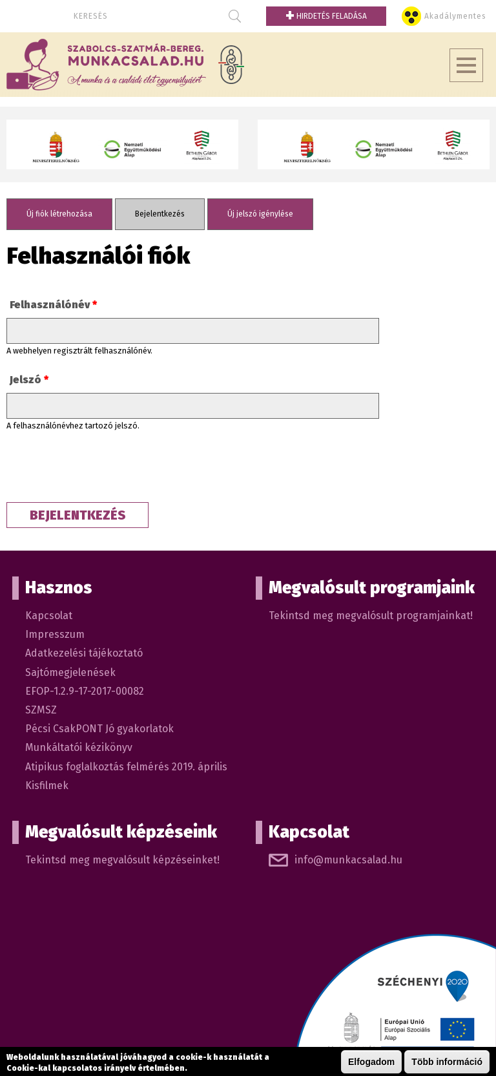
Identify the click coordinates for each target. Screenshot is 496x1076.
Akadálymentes (455, 16)
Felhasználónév (53, 305)
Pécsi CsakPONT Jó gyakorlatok (99, 729)
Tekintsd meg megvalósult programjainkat (369, 615)
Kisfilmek (46, 785)
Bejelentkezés (170, 213)
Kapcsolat (48, 615)
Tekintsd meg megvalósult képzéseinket (121, 860)
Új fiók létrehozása (59, 213)
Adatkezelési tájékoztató (84, 653)
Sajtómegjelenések (70, 672)
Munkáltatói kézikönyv (78, 747)
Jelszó (29, 380)
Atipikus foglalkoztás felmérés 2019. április (126, 767)
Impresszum (55, 634)
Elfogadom (371, 1062)
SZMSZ (41, 710)
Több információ (446, 1062)
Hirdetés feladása (326, 16)
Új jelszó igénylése (260, 213)
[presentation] (104, 470)
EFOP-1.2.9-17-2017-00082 (84, 691)
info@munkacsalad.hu (348, 860)
